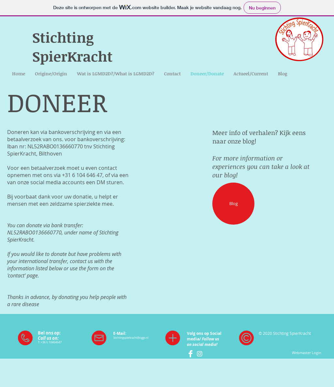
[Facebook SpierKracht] (190, 353)
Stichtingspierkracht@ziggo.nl (130, 337)
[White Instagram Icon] (199, 353)
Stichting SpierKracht (72, 47)
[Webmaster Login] (306, 352)
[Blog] (233, 204)
